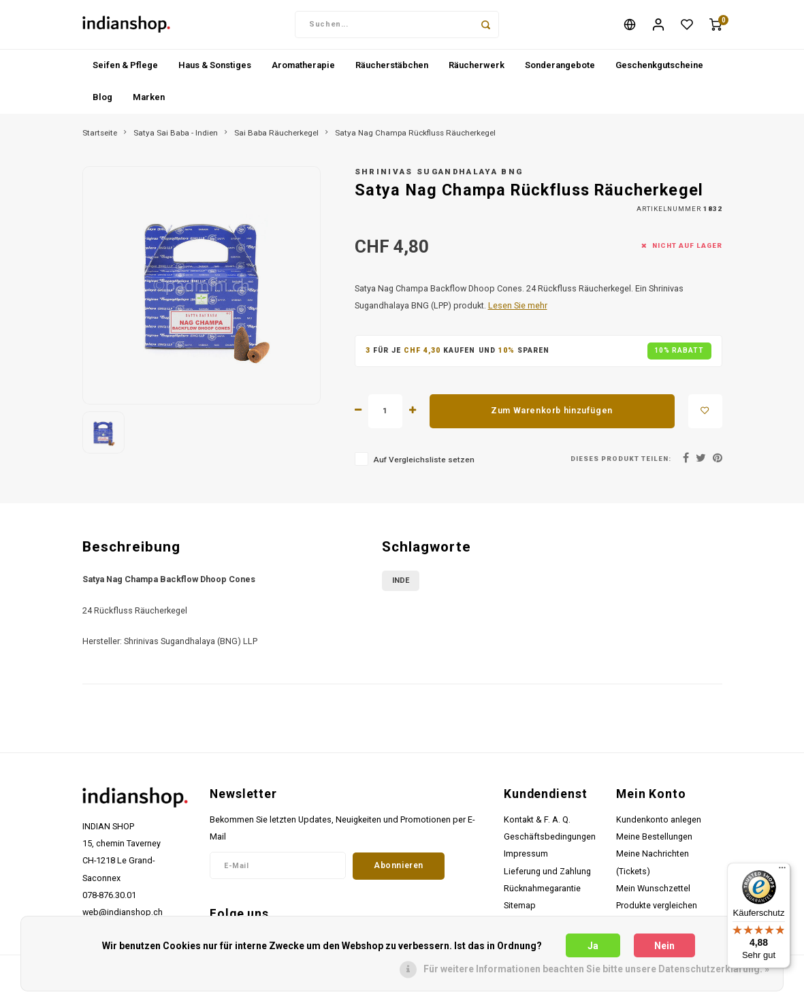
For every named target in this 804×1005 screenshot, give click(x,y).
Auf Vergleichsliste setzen (424, 465)
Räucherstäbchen (391, 70)
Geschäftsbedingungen (550, 842)
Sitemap (520, 911)
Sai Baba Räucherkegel (276, 138)
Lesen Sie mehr (517, 311)
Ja (593, 945)
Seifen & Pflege (125, 70)
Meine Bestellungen (654, 842)
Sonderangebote (560, 70)
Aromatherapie (303, 70)
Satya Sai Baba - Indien (175, 138)
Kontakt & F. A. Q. (537, 825)
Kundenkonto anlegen (658, 825)
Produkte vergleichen (656, 911)
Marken (149, 102)
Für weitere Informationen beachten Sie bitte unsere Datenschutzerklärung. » (596, 968)
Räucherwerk (476, 70)
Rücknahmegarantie (542, 894)
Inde (400, 586)
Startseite (99, 138)
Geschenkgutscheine (659, 70)
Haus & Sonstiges (214, 70)
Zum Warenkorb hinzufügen (552, 416)
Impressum (526, 859)
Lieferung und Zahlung (547, 877)
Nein (664, 945)
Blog (102, 102)
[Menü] (782, 871)
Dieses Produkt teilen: (620, 464)
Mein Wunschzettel (653, 894)
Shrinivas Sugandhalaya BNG (439, 177)
